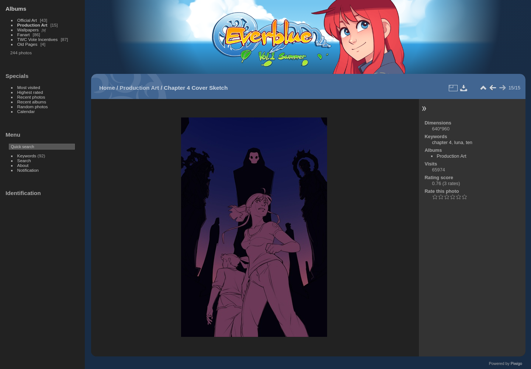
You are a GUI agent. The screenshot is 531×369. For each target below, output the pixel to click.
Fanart (23, 34)
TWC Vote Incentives (37, 39)
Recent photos (31, 97)
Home (107, 88)
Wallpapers (28, 29)
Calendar (26, 111)
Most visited (28, 87)
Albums (16, 9)
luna (458, 142)
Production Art (32, 25)
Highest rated (30, 92)
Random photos (32, 106)
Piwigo (516, 363)
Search (24, 160)
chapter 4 (441, 142)
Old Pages (27, 44)
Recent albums (31, 101)
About (23, 165)
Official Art (27, 20)
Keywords (27, 155)
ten (469, 142)
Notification (28, 170)
